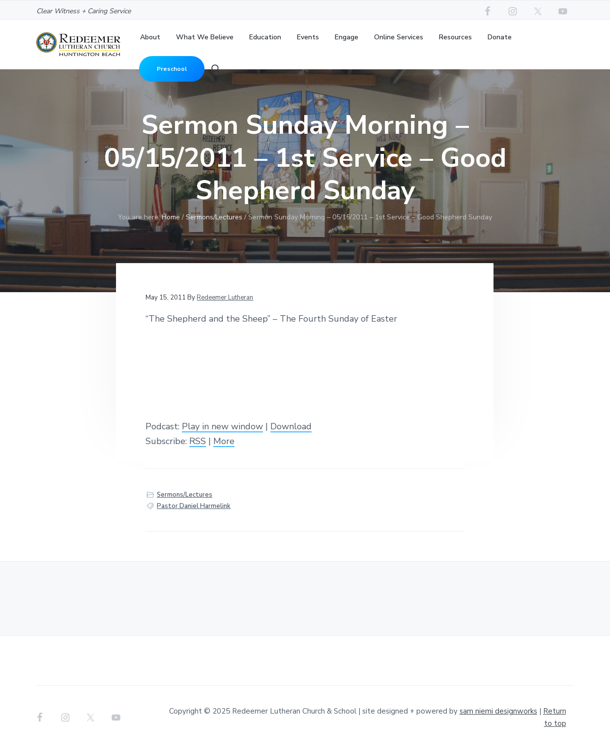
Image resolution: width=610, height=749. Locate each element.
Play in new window (222, 426)
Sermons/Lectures (184, 494)
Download (291, 426)
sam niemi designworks (498, 711)
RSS (197, 441)
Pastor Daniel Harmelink (194, 506)
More (223, 441)
